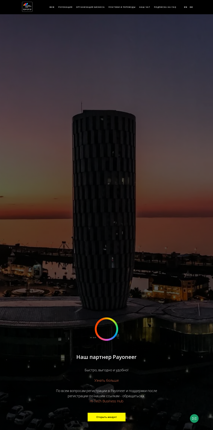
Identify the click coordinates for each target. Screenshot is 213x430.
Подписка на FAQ (165, 7)
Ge (191, 7)
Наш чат (144, 7)
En (185, 7)
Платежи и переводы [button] (122, 7)
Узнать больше (106, 380)
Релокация (65, 7)
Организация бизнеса (90, 7)
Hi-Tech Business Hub (106, 401)
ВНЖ (52, 7)
